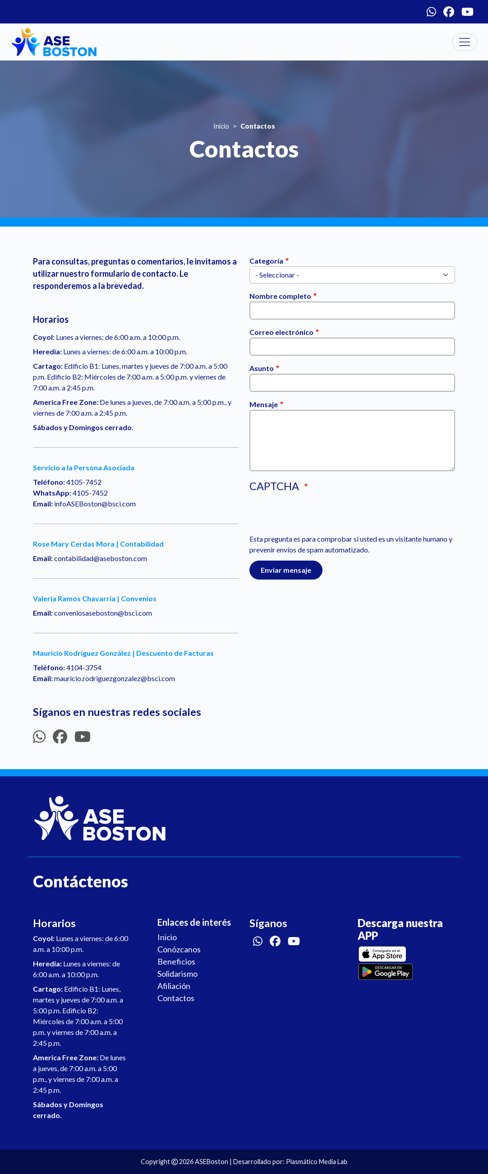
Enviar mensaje (286, 570)
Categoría (266, 260)
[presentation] (318, 516)
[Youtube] (467, 11)
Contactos (175, 998)
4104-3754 (83, 667)
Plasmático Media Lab (316, 1161)
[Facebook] (449, 11)
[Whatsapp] (431, 11)
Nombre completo (280, 296)
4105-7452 (83, 482)
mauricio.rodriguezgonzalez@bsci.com (114, 678)
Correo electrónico (281, 332)
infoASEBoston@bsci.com (95, 503)
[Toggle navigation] (464, 42)
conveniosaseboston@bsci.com (103, 612)
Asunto (261, 368)
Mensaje (263, 404)
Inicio (221, 126)
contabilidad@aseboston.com (100, 558)
